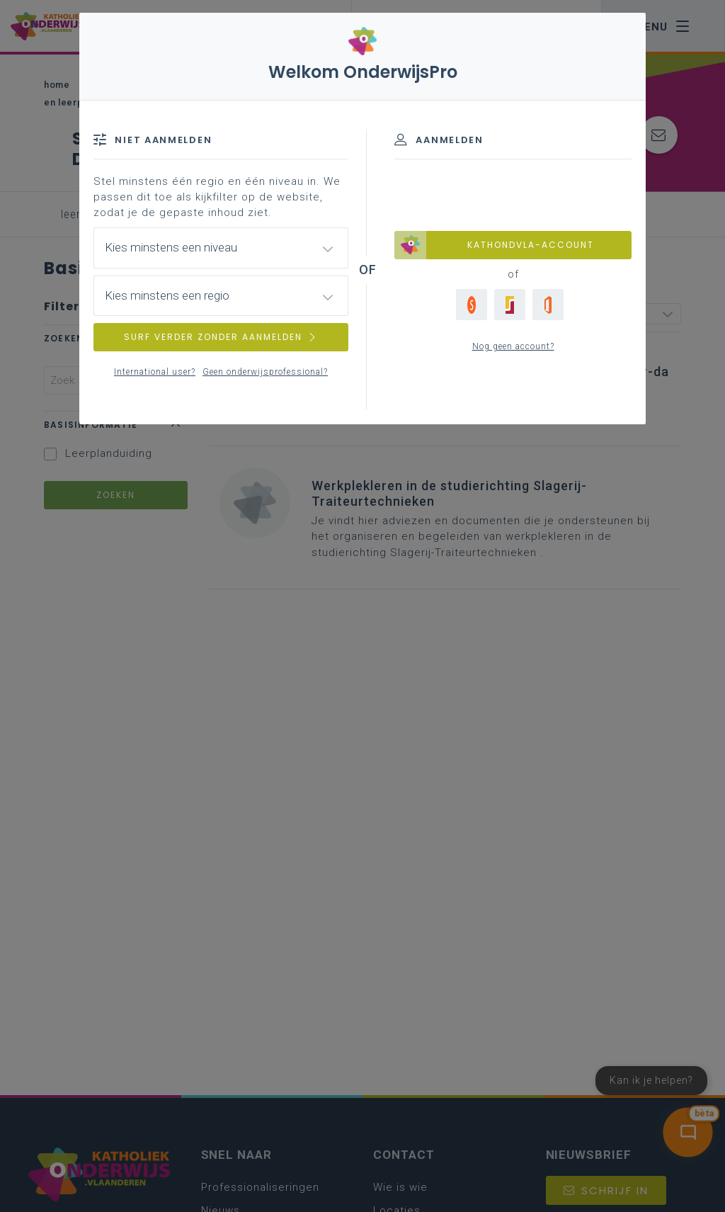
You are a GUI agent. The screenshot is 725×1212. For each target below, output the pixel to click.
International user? (154, 372)
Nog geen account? (513, 346)
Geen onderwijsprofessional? (265, 372)
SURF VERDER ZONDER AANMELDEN (221, 337)
